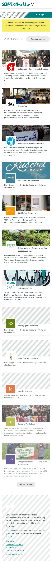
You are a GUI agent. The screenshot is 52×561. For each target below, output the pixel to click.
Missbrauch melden (14, 554)
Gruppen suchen (38, 39)
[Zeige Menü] (46, 4)
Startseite (10, 541)
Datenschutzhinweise (15, 550)
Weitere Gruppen (26, 484)
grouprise (10, 533)
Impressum (11, 547)
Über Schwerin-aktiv (14, 545)
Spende (9, 536)
